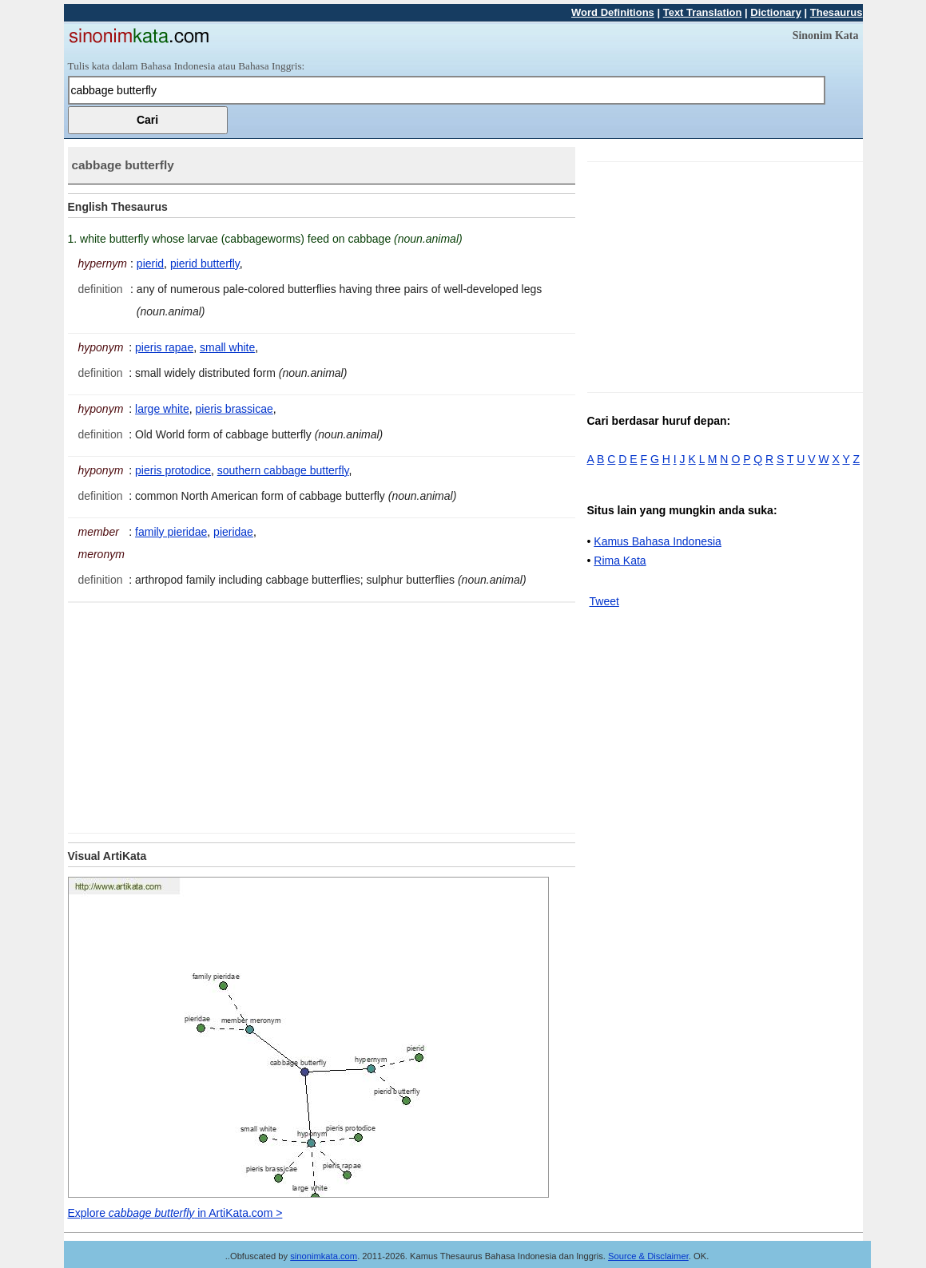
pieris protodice (173, 470)
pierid (150, 263)
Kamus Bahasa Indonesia (657, 541)
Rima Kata (620, 560)
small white (227, 347)
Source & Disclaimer (648, 1256)
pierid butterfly (205, 263)
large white (162, 408)
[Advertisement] (202, 714)
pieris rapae (164, 347)
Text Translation (702, 12)
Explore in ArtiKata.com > (175, 1213)
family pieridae (171, 531)
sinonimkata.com (323, 1256)
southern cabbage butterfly (283, 470)
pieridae (233, 531)
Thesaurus (836, 12)
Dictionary (775, 12)
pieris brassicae (234, 408)
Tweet (604, 601)
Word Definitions (612, 12)
